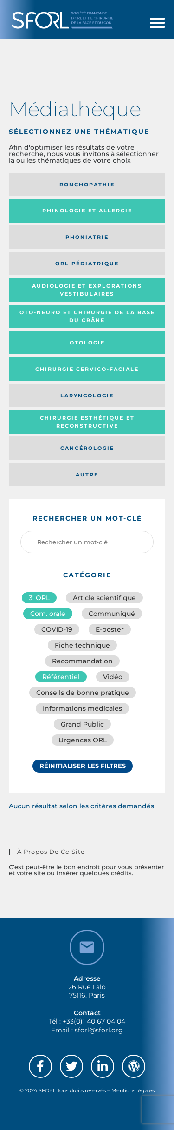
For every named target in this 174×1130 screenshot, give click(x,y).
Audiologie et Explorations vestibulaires (87, 290)
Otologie (87, 342)
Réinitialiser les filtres (82, 765)
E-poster (110, 629)
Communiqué (112, 613)
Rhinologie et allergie (87, 210)
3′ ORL (39, 598)
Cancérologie (87, 448)
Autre (87, 474)
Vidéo (112, 677)
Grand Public (82, 724)
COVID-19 (56, 629)
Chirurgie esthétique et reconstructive (87, 422)
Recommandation (82, 661)
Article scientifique (104, 598)
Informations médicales (82, 708)
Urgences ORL (82, 740)
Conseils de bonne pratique (82, 692)
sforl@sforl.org (99, 1030)
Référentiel (61, 677)
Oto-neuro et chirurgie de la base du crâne (87, 316)
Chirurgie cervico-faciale (87, 369)
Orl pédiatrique (87, 263)
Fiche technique (82, 645)
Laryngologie (87, 395)
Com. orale (47, 613)
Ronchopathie (87, 184)
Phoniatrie (87, 237)
